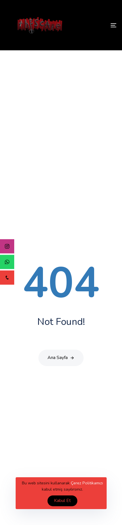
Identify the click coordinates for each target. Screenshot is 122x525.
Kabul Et (62, 500)
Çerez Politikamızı (87, 483)
